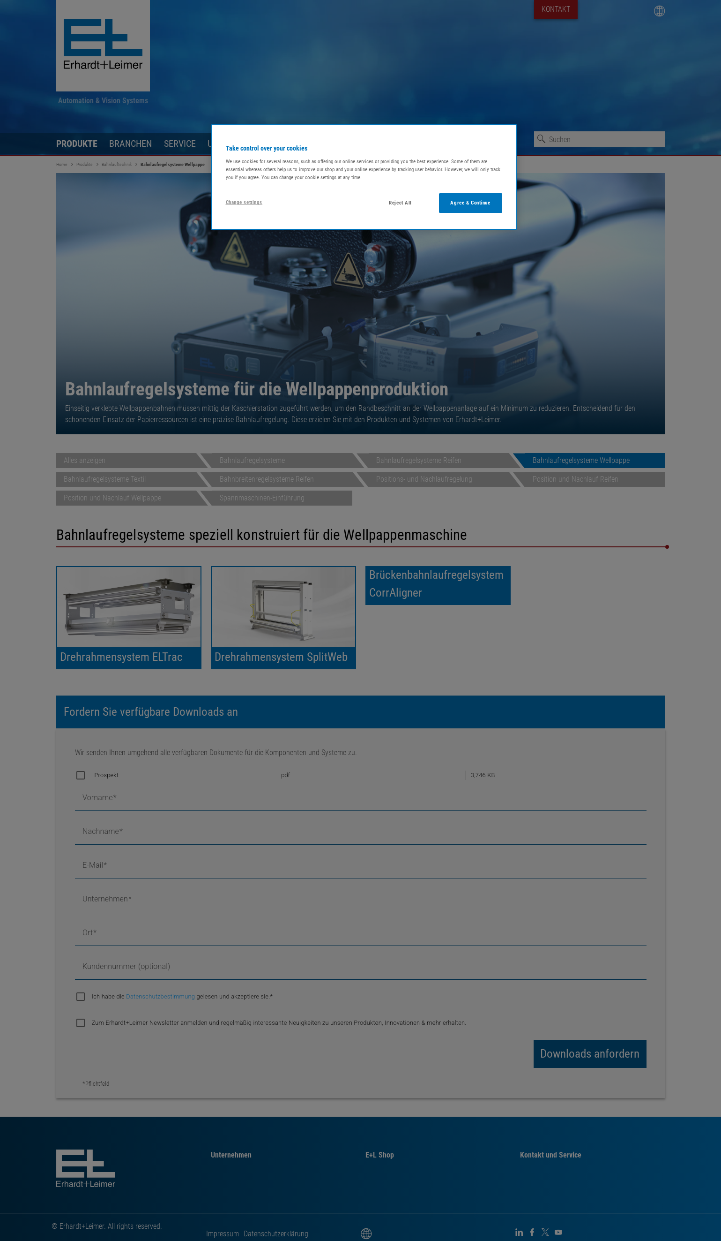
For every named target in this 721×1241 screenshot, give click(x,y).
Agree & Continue (470, 202)
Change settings (244, 202)
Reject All (400, 202)
